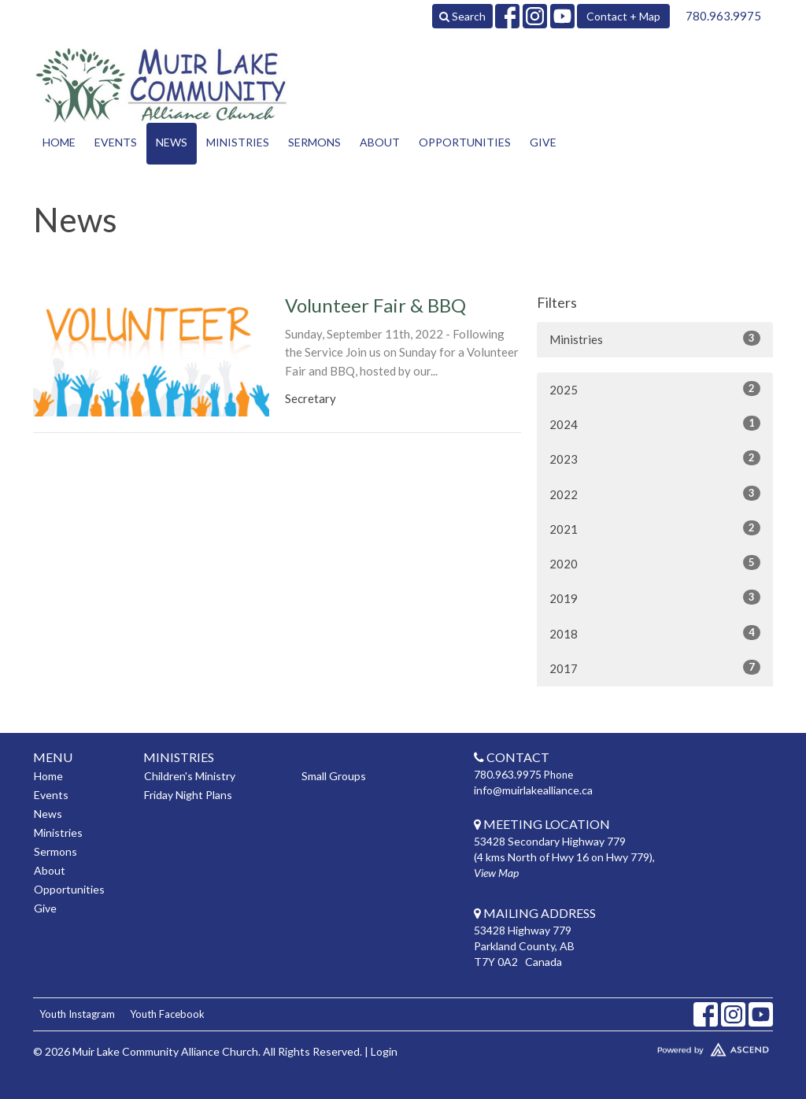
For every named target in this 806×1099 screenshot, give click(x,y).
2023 (654, 458)
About (380, 142)
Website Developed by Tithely (686, 1046)
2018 (654, 633)
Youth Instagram (77, 1014)
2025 (654, 389)
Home (59, 142)
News (171, 142)
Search (462, 16)
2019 (654, 597)
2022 (654, 493)
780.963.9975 (723, 16)
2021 (654, 528)
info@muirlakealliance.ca (533, 790)
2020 (654, 563)
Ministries (237, 142)
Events (115, 142)
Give (543, 142)
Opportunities (465, 142)
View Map (496, 872)
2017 (654, 667)
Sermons (314, 142)
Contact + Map (623, 16)
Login (384, 1051)
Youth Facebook (167, 1014)
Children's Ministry (189, 776)
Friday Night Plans (188, 794)
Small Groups (333, 776)
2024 (654, 423)
